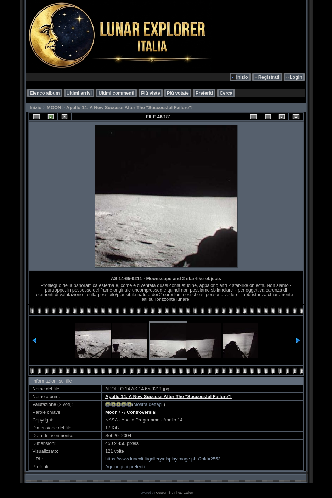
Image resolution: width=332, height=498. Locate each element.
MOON (54, 107)
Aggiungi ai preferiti (125, 466)
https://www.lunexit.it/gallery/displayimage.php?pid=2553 (163, 459)
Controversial (142, 412)
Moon (111, 412)
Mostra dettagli (148, 404)
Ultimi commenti (116, 93)
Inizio (242, 77)
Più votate (178, 93)
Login (296, 77)
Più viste (150, 93)
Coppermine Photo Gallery (174, 492)
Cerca (226, 93)
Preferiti (204, 93)
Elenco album (45, 93)
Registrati (269, 77)
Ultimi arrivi (79, 93)
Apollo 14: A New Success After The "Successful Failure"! (129, 107)
